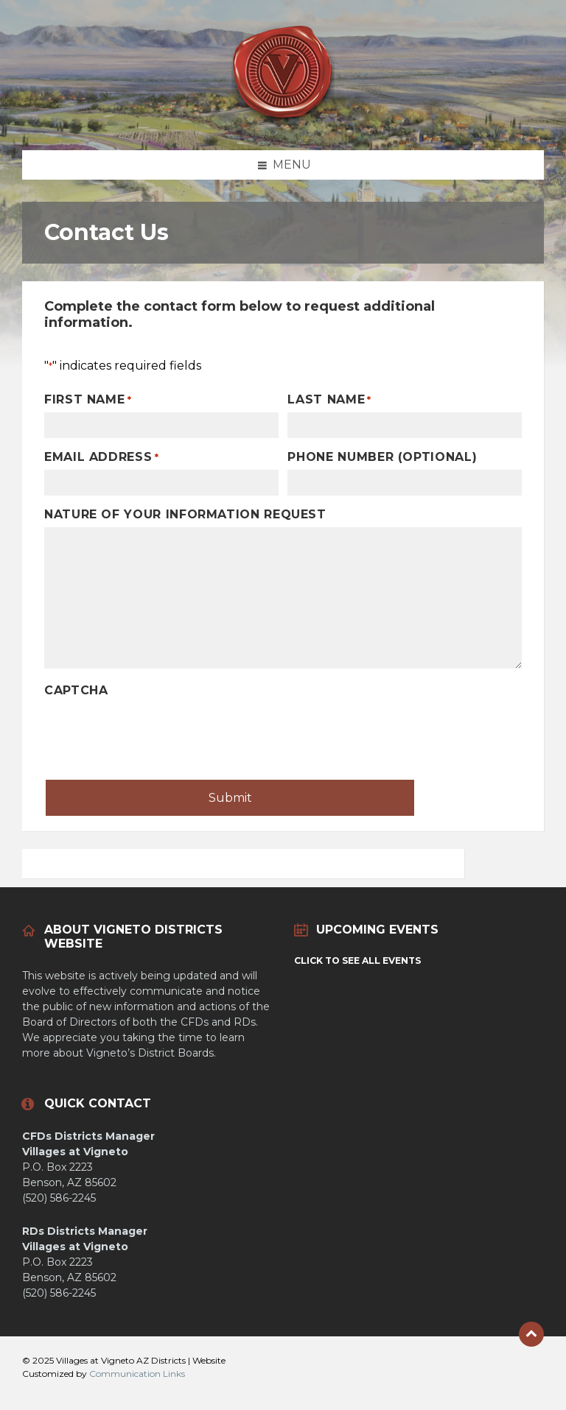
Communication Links (137, 1373)
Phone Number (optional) (382, 457)
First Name (87, 399)
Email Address (101, 457)
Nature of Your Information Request (185, 514)
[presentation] (156, 732)
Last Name (329, 399)
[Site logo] (283, 121)
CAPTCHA (76, 690)
